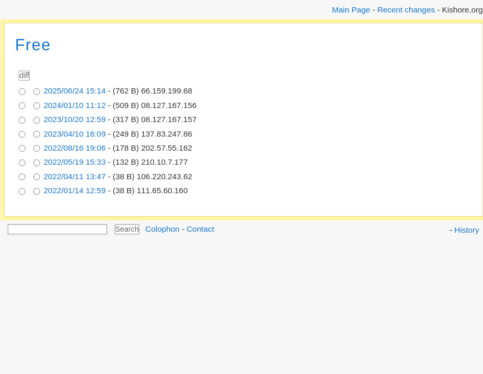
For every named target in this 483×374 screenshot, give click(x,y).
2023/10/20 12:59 (75, 119)
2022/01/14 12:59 (75, 190)
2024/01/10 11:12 (75, 105)
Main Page (351, 9)
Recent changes (406, 9)
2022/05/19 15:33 (75, 161)
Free (33, 45)
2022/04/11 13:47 (75, 176)
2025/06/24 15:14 (75, 90)
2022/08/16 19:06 (75, 147)
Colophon (162, 228)
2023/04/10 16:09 (75, 133)
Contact (200, 228)
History (466, 229)
